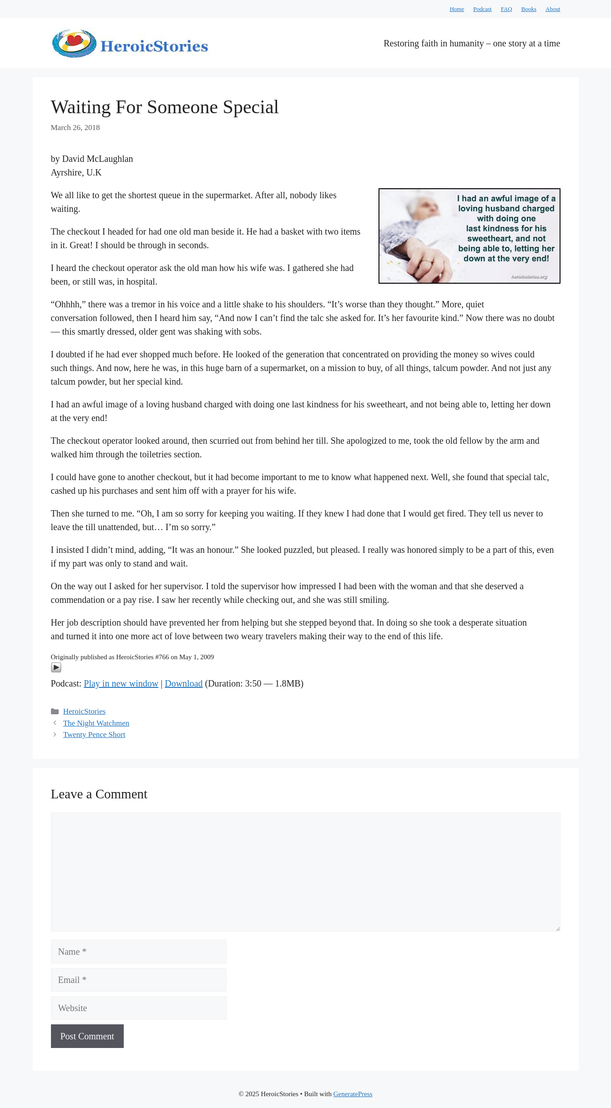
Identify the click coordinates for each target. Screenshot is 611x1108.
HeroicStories (84, 711)
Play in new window (121, 683)
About (553, 8)
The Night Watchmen (96, 723)
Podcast (482, 8)
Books (528, 8)
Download (183, 683)
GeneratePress (353, 1094)
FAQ (506, 8)
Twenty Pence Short (94, 734)
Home (456, 8)
